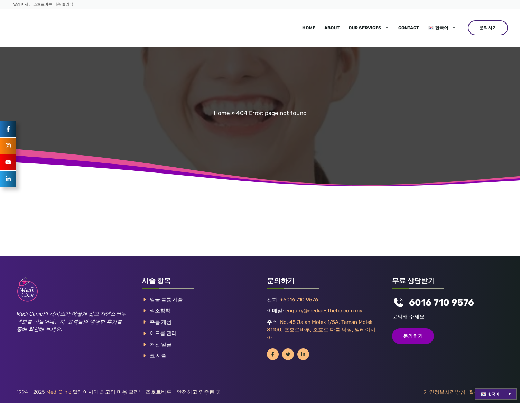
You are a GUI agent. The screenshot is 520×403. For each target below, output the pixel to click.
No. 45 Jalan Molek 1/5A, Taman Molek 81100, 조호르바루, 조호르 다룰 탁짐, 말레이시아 (321, 330)
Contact (408, 27)
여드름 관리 (163, 333)
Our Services (371, 28)
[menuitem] (442, 28)
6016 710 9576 (441, 302)
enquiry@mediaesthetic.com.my (323, 311)
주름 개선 (160, 322)
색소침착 (160, 311)
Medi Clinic (58, 392)
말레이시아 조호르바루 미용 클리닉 (43, 4)
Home (308, 27)
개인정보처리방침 (444, 392)
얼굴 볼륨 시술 (166, 300)
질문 (474, 392)
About (332, 27)
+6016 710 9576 (299, 300)
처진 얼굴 (160, 344)
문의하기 (488, 27)
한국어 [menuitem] (493, 394)
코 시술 (158, 356)
